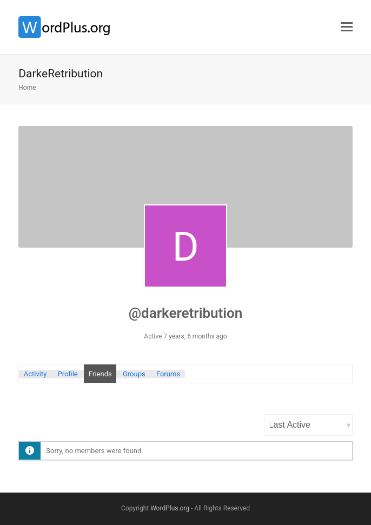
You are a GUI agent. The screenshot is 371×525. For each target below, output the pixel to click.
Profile (68, 374)
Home (27, 87)
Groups (134, 374)
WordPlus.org (169, 508)
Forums (168, 374)
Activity (35, 374)
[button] (347, 27)
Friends (100, 374)
